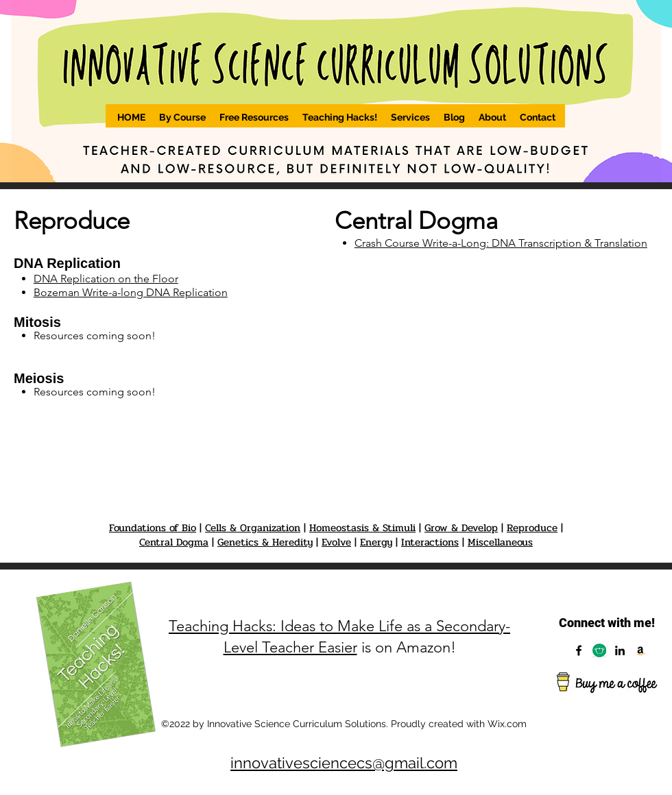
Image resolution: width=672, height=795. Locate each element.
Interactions (430, 542)
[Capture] (599, 650)
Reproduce (532, 527)
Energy (376, 542)
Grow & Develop (461, 527)
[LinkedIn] (620, 650)
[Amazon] (640, 650)
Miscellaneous (500, 542)
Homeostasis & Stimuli (362, 527)
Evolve (336, 542)
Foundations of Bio (152, 527)
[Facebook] (579, 650)
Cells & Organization (252, 527)
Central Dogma (173, 542)
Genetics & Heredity (265, 542)
